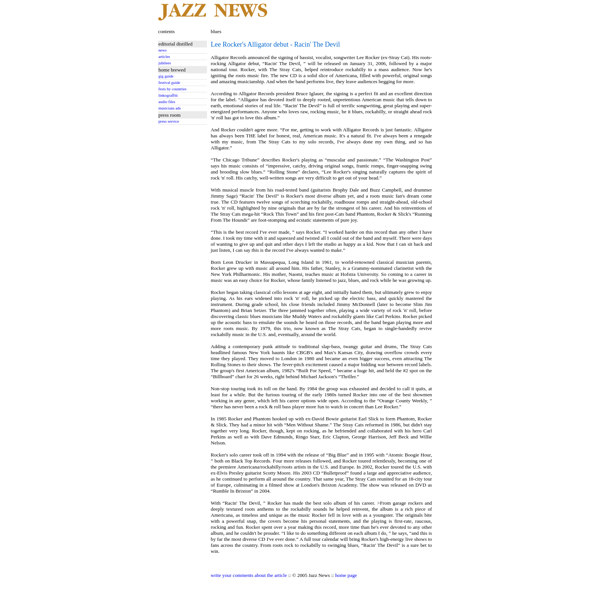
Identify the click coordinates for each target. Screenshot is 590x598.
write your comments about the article (249, 575)
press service (168, 121)
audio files (166, 102)
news (162, 50)
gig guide (165, 76)
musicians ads (169, 108)
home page (346, 575)
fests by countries (172, 89)
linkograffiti (168, 95)
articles (164, 57)
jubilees (164, 63)
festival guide (169, 83)
